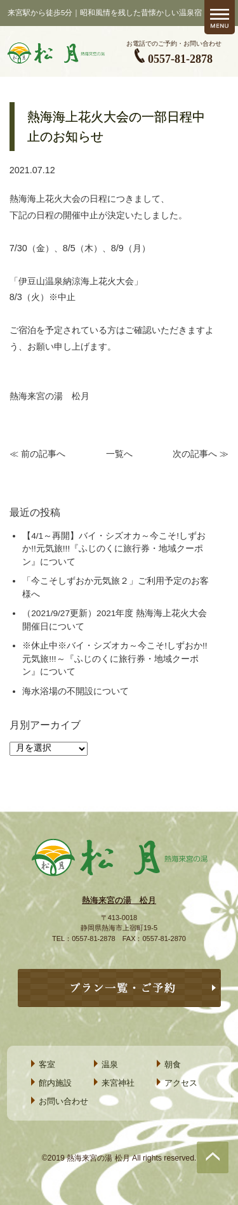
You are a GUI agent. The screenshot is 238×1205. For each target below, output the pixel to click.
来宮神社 (118, 1083)
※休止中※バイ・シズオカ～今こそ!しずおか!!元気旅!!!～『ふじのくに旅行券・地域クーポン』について (114, 658)
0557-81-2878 (180, 59)
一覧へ (119, 454)
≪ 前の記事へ (37, 454)
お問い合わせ (63, 1101)
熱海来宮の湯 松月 (119, 900)
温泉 (110, 1064)
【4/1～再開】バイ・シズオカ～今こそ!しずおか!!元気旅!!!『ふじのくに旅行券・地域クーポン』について (114, 549)
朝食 (172, 1064)
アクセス (180, 1083)
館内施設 (55, 1083)
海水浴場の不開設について (75, 691)
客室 (47, 1064)
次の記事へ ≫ (200, 454)
